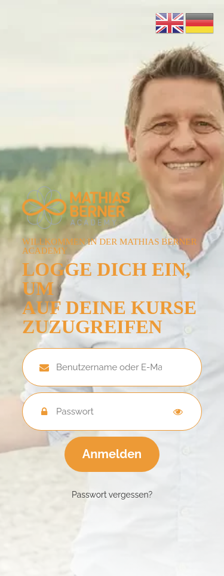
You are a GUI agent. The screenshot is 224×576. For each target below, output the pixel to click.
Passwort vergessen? (112, 494)
